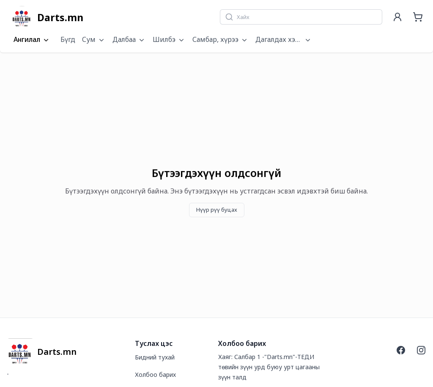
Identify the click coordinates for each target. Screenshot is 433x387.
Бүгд (67, 39)
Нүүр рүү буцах (216, 209)
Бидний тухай (155, 357)
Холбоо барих (155, 374)
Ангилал (32, 40)
